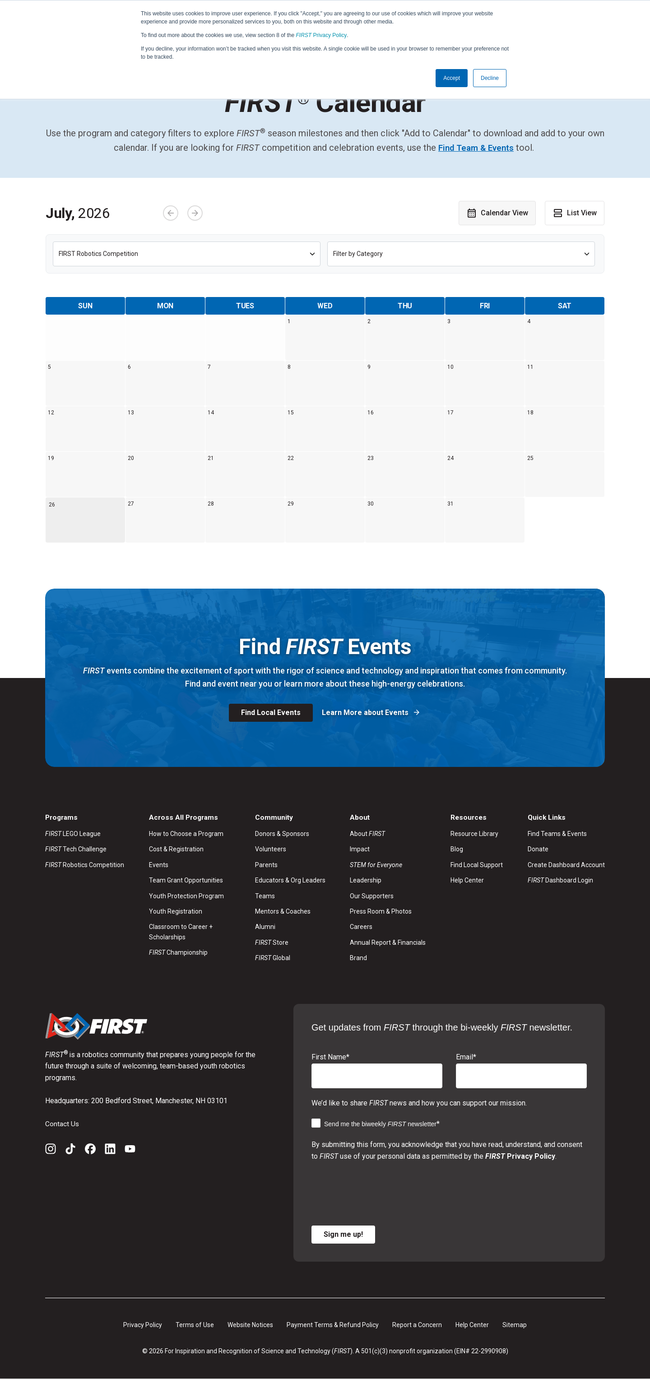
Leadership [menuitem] (365, 880)
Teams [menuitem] (265, 896)
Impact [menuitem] (360, 849)
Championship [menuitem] (178, 952)
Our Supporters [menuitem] (372, 896)
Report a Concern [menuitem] (417, 1324)
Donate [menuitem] (538, 849)
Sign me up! (343, 1234)
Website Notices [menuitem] (250, 1324)
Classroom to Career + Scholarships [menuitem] (181, 932)
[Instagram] (50, 1150)
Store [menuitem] (271, 942)
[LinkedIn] (110, 1150)
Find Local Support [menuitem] (476, 864)
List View (574, 212)
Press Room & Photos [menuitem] (381, 911)
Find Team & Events (476, 147)
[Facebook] (90, 1150)
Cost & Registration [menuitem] (176, 849)
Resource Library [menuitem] (474, 833)
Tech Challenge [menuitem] (76, 849)
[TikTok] (70, 1150)
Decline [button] (490, 78)
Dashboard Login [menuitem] (560, 880)
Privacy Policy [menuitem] (142, 1324)
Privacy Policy (321, 35)
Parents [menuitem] (266, 864)
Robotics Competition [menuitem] (84, 864)
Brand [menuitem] (358, 957)
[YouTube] (130, 1150)
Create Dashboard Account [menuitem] (566, 864)
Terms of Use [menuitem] (195, 1324)
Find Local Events (271, 712)
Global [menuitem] (272, 957)
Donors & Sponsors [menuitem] (282, 833)
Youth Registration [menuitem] (175, 911)
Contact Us (62, 1123)
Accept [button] (451, 78)
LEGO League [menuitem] (73, 833)
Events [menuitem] (158, 864)
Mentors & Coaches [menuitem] (283, 911)
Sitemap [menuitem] (514, 1324)
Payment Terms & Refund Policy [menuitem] (333, 1324)
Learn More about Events (366, 712)
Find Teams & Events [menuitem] (557, 833)
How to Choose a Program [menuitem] (186, 833)
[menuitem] (388, 865)
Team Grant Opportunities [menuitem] (186, 880)
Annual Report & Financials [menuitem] (388, 942)
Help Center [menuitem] (467, 880)
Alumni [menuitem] (265, 927)
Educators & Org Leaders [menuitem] (290, 880)
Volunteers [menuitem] (270, 849)
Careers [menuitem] (361, 927)
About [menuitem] (367, 833)
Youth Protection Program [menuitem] (186, 896)
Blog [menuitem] (456, 849)
